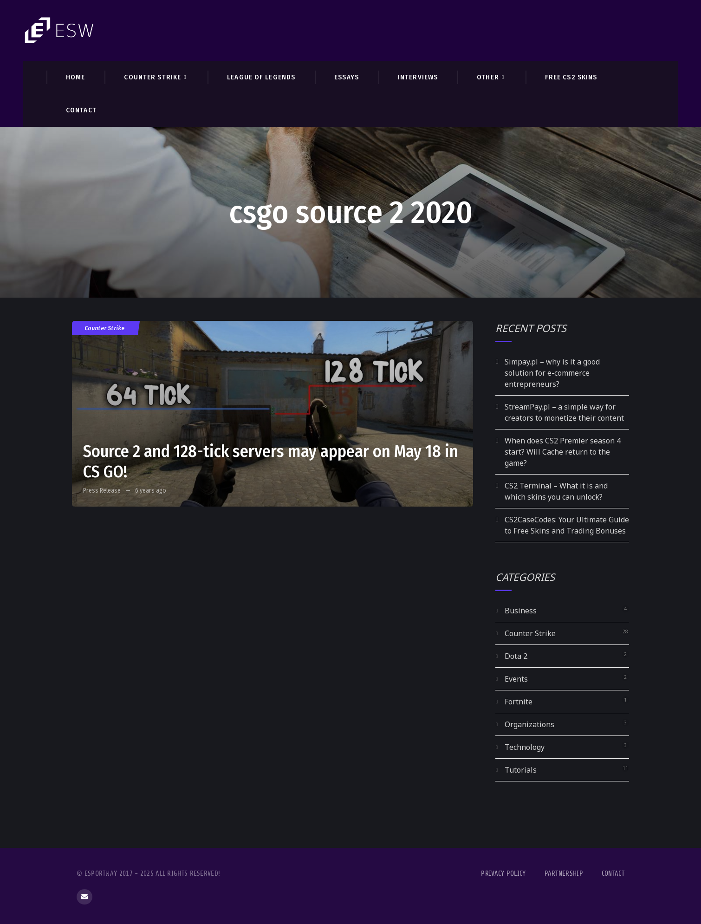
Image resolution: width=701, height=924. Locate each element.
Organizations (529, 724)
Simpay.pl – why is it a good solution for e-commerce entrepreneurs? (552, 373)
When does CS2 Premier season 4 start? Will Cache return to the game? (563, 452)
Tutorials (521, 770)
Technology (525, 747)
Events (516, 679)
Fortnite (518, 701)
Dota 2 (516, 656)
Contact (613, 874)
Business (521, 610)
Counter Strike (104, 328)
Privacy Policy (503, 874)
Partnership (564, 874)
